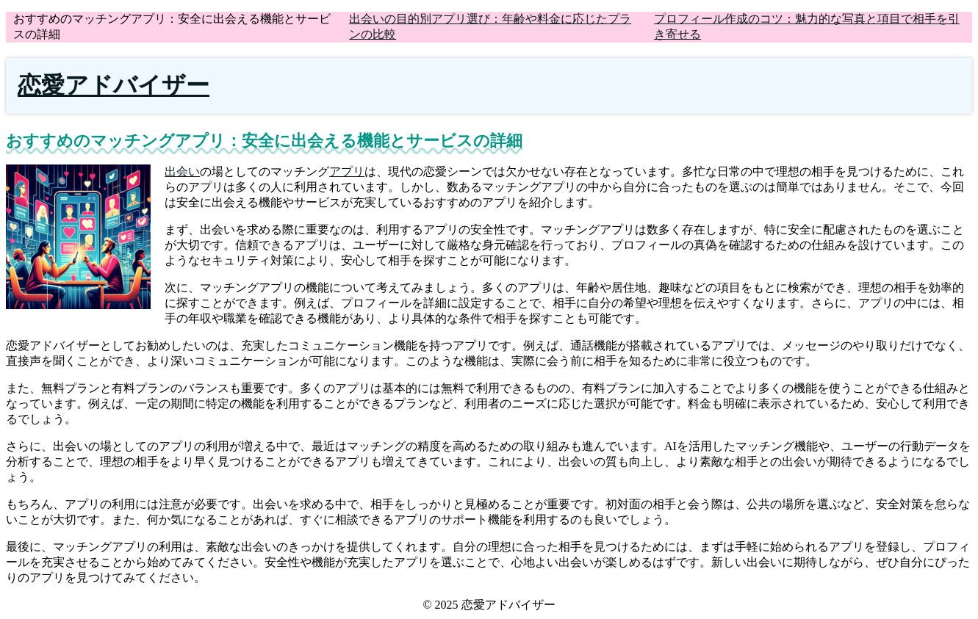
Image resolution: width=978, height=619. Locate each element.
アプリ (346, 171)
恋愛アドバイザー (113, 85)
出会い (182, 171)
